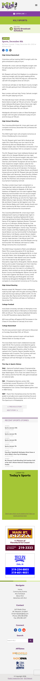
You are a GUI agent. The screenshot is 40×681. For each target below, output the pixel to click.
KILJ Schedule (20, 594)
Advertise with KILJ (20, 598)
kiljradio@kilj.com (22, 614)
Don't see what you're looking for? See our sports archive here (20, 515)
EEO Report (28, 678)
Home (20, 589)
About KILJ (20, 596)
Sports (6, 38)
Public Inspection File (15, 678)
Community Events (20, 591)
